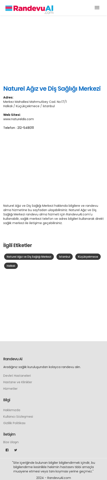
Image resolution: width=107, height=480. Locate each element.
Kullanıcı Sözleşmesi (18, 416)
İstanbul (64, 257)
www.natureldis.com (18, 119)
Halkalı (11, 266)
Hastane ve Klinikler (17, 382)
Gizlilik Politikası (14, 423)
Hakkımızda (11, 410)
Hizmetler (10, 388)
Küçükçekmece (88, 257)
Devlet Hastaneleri (17, 375)
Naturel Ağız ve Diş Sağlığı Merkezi (29, 257)
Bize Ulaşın (11, 442)
